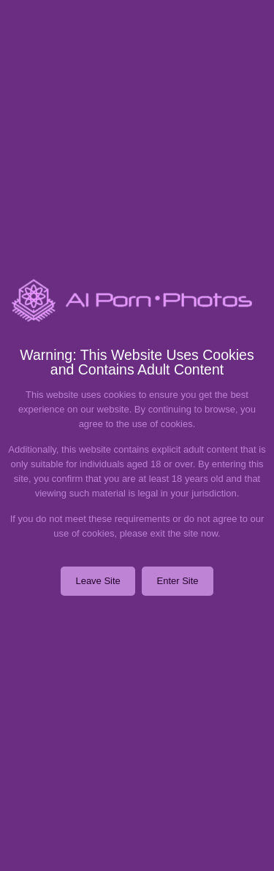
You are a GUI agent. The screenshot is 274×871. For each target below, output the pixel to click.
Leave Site (97, 580)
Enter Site (177, 580)
